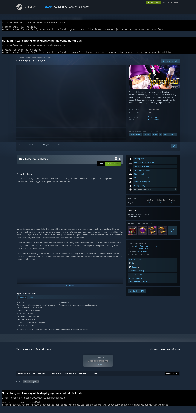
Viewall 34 (172, 234)
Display (95, 378)
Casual (142, 249)
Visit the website (136, 263)
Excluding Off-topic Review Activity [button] (57, 387)
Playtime (82, 378)
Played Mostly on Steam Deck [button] (98, 387)
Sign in (21, 148)
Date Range (69, 378)
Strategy (154, 249)
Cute (165, 137)
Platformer (147, 137)
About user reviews (157, 352)
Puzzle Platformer (135, 137)
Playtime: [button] (78, 387)
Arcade (155, 137)
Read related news (136, 278)
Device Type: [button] (156, 387)
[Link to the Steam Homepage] (28, 9)
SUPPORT (84, 7)
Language (55, 378)
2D (160, 137)
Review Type (23, 378)
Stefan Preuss (153, 120)
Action (171, 137)
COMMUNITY (60, 7)
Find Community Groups (138, 285)
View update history (136, 274)
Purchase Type (39, 378)
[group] (98, 387)
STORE (48, 7)
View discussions (135, 281)
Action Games (31, 61)
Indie (148, 249)
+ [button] (175, 137)
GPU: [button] (144, 387)
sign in (164, 2)
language (173, 2)
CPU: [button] (135, 387)
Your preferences (173, 352)
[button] (113, 167)
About (73, 7)
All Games (20, 61)
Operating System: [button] (121, 387)
